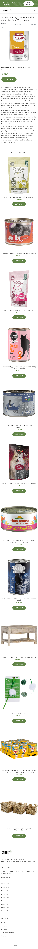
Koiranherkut (5, 901)
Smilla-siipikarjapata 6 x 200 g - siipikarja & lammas (19, 254)
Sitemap (3, 936)
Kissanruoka (13, 67)
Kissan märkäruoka (24, 67)
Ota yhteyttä (5, 926)
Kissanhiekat (5, 891)
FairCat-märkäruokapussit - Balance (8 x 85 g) (19, 197)
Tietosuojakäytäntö (7, 932)
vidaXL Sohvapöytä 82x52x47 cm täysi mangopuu (19, 657)
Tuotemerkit (5, 911)
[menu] (34, 10)
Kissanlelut (4, 894)
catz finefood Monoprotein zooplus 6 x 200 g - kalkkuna (19, 426)
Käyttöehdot (5, 929)
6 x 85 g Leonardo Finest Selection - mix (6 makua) (19, 484)
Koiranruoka (5, 907)
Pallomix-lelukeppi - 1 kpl (19, 714)
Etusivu (3, 23)
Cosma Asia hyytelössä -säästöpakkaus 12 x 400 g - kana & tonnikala (19, 368)
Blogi (3, 922)
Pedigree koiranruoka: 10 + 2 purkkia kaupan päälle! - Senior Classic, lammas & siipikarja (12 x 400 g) (19, 771)
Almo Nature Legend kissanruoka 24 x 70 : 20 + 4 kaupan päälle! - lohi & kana (19, 541)
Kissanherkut (5, 887)
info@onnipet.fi (6, 877)
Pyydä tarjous (28, 3)
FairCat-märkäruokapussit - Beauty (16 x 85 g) (19, 310)
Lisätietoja (9, 79)
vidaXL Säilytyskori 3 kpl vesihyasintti (19, 829)
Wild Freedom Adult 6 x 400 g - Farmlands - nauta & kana (19, 600)
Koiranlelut (4, 904)
